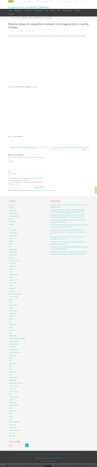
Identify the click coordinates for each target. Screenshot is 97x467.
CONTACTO (83, 1)
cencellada (11, 269)
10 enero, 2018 (20, 30)
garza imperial (12, 313)
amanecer (11, 219)
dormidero (11, 291)
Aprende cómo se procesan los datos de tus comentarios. (43, 190)
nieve (10, 361)
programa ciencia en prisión (16, 383)
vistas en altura (12, 427)
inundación (11, 330)
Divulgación (12, 288)
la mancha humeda (13, 344)
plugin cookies (93, 465)
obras (10, 366)
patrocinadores (12, 380)
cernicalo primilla (13, 274)
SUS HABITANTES (45, 1)
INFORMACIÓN (30, 1)
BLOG (61, 1)
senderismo (12, 399)
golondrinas (12, 316)
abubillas (11, 208)
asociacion (11, 224)
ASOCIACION (37, 1)
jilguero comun (12, 336)
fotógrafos (11, 308)
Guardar (12, 140)
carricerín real (12, 263)
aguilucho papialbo (13, 216)
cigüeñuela (11, 280)
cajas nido (11, 258)
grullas (10, 319)
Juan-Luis (12, 30)
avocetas (11, 238)
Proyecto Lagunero (13, 386)
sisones (11, 408)
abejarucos (11, 205)
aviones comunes (13, 235)
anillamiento (12, 221)
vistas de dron (12, 425)
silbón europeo (12, 402)
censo (10, 272)
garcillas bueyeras (13, 311)
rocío (10, 394)
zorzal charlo (12, 436)
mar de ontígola (13, 355)
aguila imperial (12, 210)
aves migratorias (13, 233)
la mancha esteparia (14, 341)
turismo (11, 413)
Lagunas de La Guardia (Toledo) (28, 7)
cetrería (11, 277)
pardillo (11, 374)
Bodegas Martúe (13, 249)
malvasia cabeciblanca (14, 352)
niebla (10, 358)
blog (10, 247)
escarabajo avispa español (15, 294)
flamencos (11, 299)
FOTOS (52, 1)
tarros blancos (12, 411)
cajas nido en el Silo (14, 260)
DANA (11, 285)
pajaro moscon (12, 372)
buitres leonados (13, 252)
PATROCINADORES (68, 1)
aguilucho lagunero (13, 213)
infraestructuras (13, 324)
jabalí (10, 333)
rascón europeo (12, 388)
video (10, 419)
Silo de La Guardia (13, 405)
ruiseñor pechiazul (13, 397)
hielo (10, 322)
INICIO (24, 1)
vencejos (11, 416)
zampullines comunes (15, 17)
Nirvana (48, 460)
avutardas (11, 241)
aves (10, 227)
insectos (11, 327)
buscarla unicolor (13, 255)
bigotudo (11, 244)
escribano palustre (13, 297)
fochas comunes (13, 305)
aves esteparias (12, 230)
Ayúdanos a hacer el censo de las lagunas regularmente (23, 147)
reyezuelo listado (13, 391)
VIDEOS (56, 1)
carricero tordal (13, 266)
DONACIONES (76, 1)
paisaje (10, 369)
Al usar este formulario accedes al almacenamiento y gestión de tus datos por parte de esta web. (26, 183)
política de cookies (80, 463)
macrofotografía (13, 349)
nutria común (12, 363)
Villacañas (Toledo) (14, 422)
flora (10, 302)
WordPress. (53, 460)
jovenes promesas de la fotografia (17, 338)
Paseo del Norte (13, 377)
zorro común (12, 433)
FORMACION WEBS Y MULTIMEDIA (54, 458)
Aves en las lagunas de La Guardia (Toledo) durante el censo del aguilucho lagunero (70, 148)
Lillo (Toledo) (12, 347)
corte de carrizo (13, 283)
